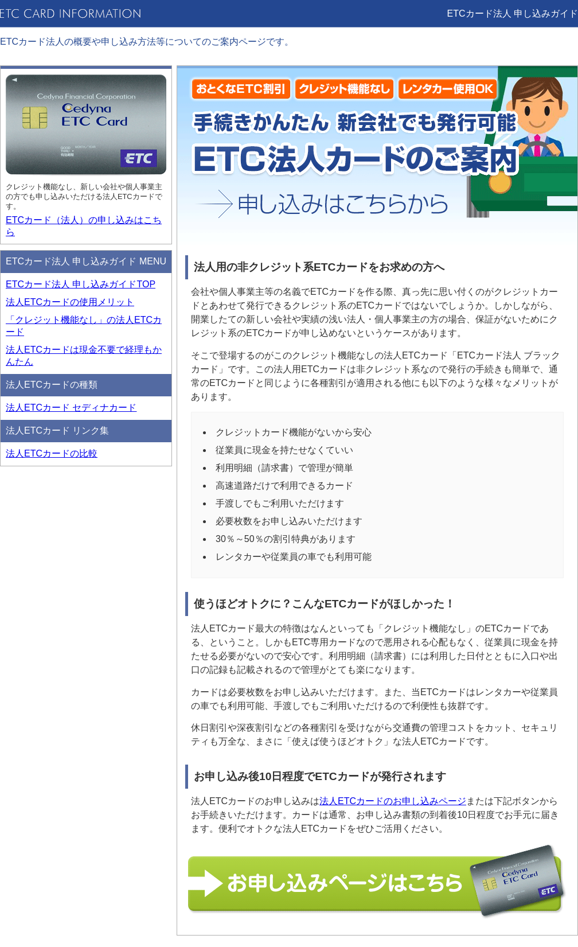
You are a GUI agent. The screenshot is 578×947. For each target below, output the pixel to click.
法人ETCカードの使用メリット (70, 302)
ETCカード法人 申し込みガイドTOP (80, 284)
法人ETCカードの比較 (51, 453)
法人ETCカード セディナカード (71, 407)
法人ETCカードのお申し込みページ (392, 801)
